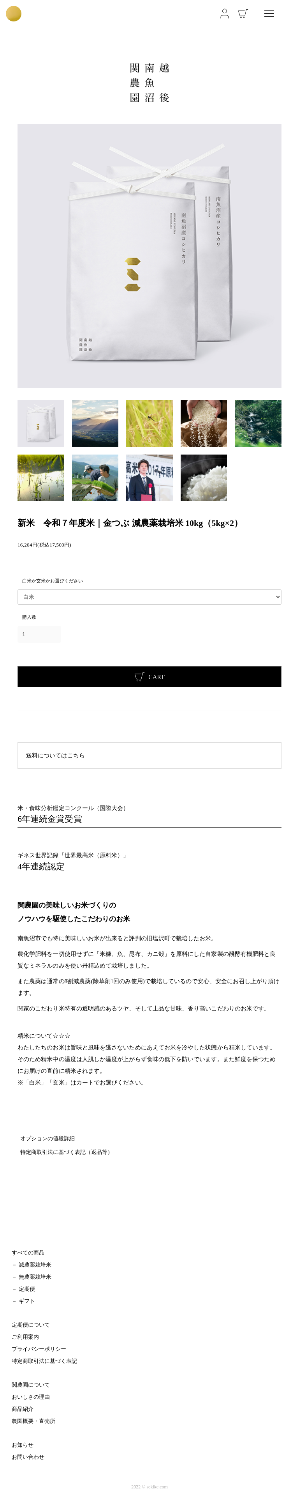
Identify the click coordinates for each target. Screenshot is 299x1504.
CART (149, 676)
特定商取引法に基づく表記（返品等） (66, 1152)
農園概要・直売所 (33, 1421)
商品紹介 (22, 1409)
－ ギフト (23, 1301)
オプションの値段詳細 (47, 1138)
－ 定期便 (23, 1289)
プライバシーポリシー (39, 1349)
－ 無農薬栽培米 (31, 1277)
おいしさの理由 (31, 1397)
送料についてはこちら (55, 755)
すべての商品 (28, 1253)
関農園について (31, 1385)
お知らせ (22, 1445)
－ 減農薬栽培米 (31, 1265)
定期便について (31, 1325)
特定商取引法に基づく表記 (44, 1361)
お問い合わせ (28, 1457)
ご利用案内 (25, 1337)
